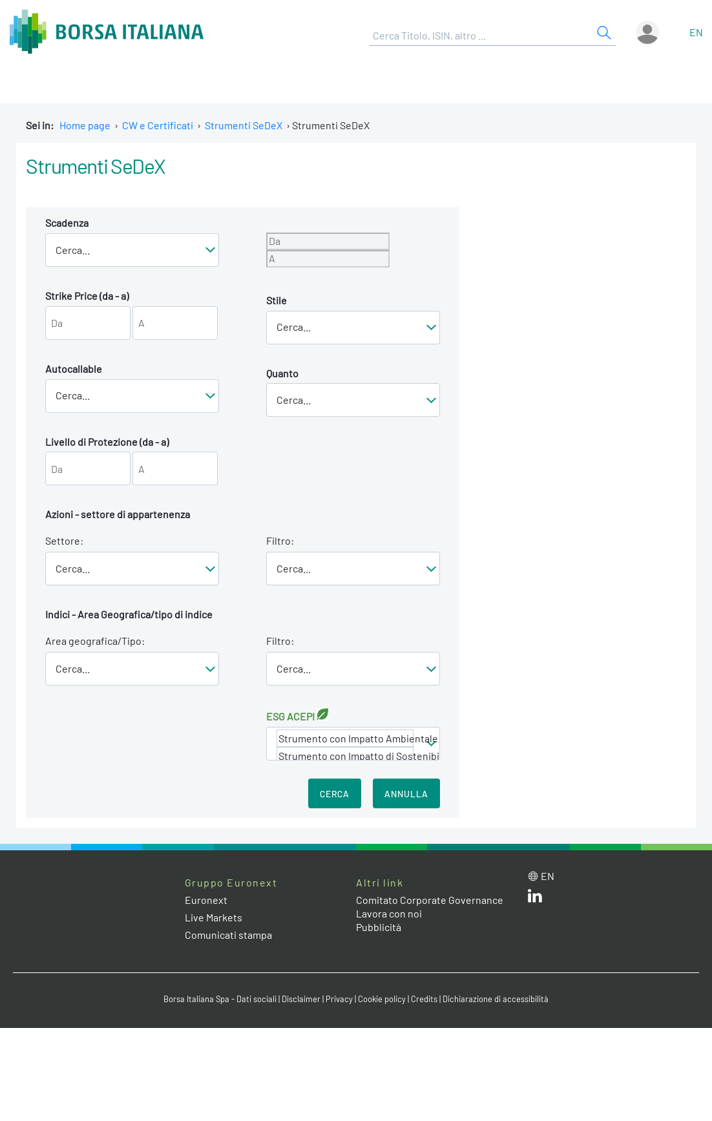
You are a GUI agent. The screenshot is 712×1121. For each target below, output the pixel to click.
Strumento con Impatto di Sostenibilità (345, 755)
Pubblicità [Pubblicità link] (378, 927)
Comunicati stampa (228, 934)
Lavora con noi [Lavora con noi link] (389, 913)
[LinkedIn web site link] (535, 898)
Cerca (335, 793)
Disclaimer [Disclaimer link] (301, 999)
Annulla (406, 793)
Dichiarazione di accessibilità (496, 999)
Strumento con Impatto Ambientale (345, 738)
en (696, 32)
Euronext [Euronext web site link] (206, 900)
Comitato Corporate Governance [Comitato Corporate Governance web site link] (429, 900)
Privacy (339, 999)
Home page (84, 125)
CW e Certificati (157, 125)
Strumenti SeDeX (243, 125)
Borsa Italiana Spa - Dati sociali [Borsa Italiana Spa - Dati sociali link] (220, 999)
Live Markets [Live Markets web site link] (213, 917)
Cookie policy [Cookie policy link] (382, 999)
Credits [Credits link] (424, 999)
